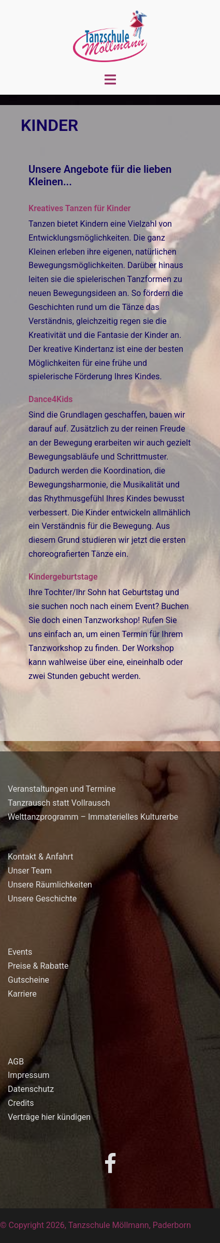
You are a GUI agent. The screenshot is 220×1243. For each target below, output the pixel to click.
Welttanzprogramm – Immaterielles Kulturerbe (93, 817)
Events (20, 952)
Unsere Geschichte (42, 899)
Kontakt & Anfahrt (40, 857)
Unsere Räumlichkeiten (50, 885)
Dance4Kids (50, 399)
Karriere (22, 994)
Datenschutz (31, 1089)
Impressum (29, 1075)
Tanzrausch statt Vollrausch (59, 803)
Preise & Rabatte (38, 966)
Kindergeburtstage (63, 577)
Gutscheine (28, 980)
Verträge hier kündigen (49, 1117)
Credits (21, 1103)
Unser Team (30, 871)
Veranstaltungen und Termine (61, 789)
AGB (16, 1062)
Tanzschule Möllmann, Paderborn (129, 1225)
